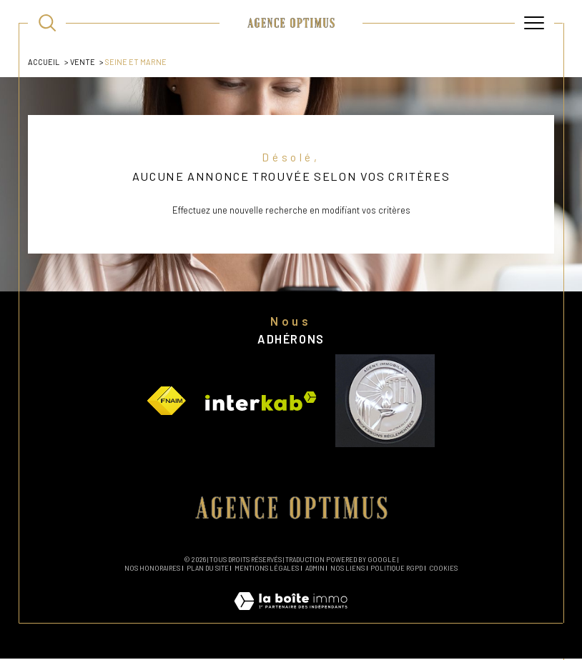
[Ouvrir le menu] (534, 23)
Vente (82, 61)
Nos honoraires (152, 570)
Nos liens (347, 570)
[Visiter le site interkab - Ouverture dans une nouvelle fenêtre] (261, 402)
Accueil (43, 61)
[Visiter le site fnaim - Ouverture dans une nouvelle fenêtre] (166, 402)
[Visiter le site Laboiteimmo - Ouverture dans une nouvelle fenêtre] (290, 618)
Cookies (443, 570)
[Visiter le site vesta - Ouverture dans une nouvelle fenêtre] (384, 402)
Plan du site (208, 570)
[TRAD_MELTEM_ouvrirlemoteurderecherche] (47, 23)
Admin (315, 570)
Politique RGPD (396, 570)
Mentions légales (267, 570)
